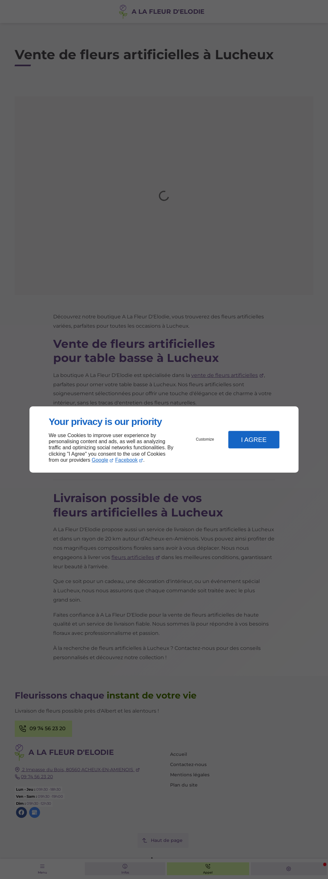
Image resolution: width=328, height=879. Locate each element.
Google (100, 460)
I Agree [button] (253, 439)
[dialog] (164, 439)
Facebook (126, 460)
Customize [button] (205, 439)
